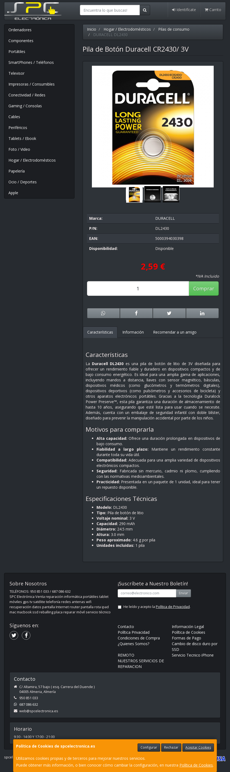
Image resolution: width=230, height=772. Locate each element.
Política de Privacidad (173, 606)
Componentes (20, 40)
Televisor (16, 73)
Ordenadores (20, 29)
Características (100, 332)
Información (133, 332)
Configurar (149, 747)
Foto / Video (19, 149)
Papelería (16, 171)
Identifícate (184, 9)
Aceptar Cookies (198, 747)
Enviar (183, 593)
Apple (13, 192)
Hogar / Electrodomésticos (32, 160)
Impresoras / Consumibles (31, 84)
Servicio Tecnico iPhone (193, 655)
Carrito (213, 9)
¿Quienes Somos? (133, 643)
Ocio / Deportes (22, 181)
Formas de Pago (186, 638)
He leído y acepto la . (157, 606)
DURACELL (165, 218)
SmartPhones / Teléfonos (31, 62)
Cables (14, 116)
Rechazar (171, 747)
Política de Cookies (196, 765)
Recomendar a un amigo (175, 332)
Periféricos (17, 127)
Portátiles (16, 51)
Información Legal (188, 626)
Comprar (203, 288)
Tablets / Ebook (22, 138)
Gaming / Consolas (25, 105)
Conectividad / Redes (26, 95)
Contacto (126, 626)
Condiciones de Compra (139, 638)
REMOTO (126, 655)
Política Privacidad (134, 632)
